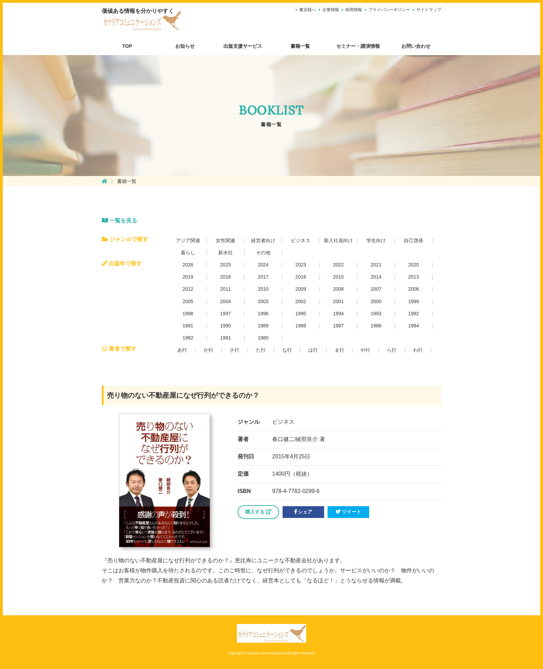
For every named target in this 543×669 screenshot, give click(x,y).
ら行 (392, 350)
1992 (413, 313)
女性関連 (225, 240)
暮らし (188, 252)
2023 (300, 264)
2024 (263, 264)
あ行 (182, 350)
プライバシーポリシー (389, 9)
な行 (287, 350)
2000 (376, 301)
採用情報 (353, 9)
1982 (188, 338)
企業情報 (330, 9)
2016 (300, 277)
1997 (225, 313)
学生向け (376, 240)
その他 (263, 252)
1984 (413, 325)
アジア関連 (188, 240)
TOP (127, 46)
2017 (263, 277)
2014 (376, 277)
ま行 (339, 350)
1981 (225, 338)
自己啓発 (413, 240)
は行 (313, 350)
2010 (263, 289)
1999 (413, 301)
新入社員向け (338, 240)
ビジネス (300, 240)
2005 (188, 301)
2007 (376, 289)
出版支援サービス (242, 46)
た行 (261, 350)
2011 (225, 289)
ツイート (348, 511)
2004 (225, 301)
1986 (376, 325)
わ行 (418, 350)
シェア (303, 511)
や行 (365, 350)
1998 (188, 313)
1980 (263, 338)
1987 (338, 325)
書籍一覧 (300, 46)
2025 (225, 264)
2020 (413, 264)
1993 (376, 313)
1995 (300, 313)
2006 (413, 289)
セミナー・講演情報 (358, 46)
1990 (225, 325)
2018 (225, 277)
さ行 (234, 350)
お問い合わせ (415, 46)
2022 (338, 264)
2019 (188, 277)
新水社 (225, 252)
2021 (376, 264)
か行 (208, 350)
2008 (338, 289)
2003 (263, 301)
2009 (300, 289)
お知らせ (185, 46)
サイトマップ (428, 9)
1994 (338, 313)
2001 (338, 301)
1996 (263, 313)
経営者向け (263, 240)
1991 (188, 325)
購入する (258, 511)
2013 (413, 277)
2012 (188, 289)
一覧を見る (119, 220)
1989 (263, 325)
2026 (188, 264)
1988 (300, 325)
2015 (338, 277)
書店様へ (307, 9)
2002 (300, 301)
